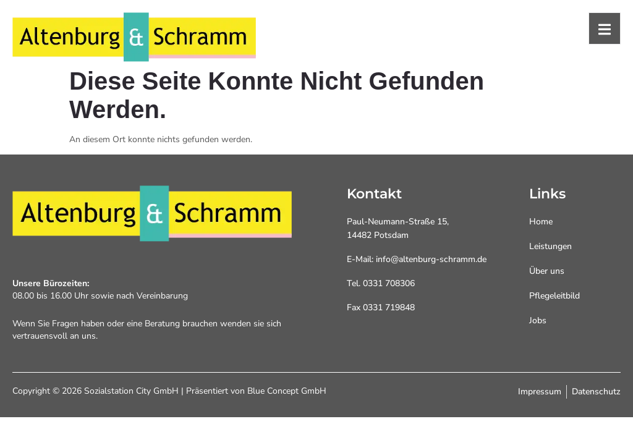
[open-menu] (604, 28)
